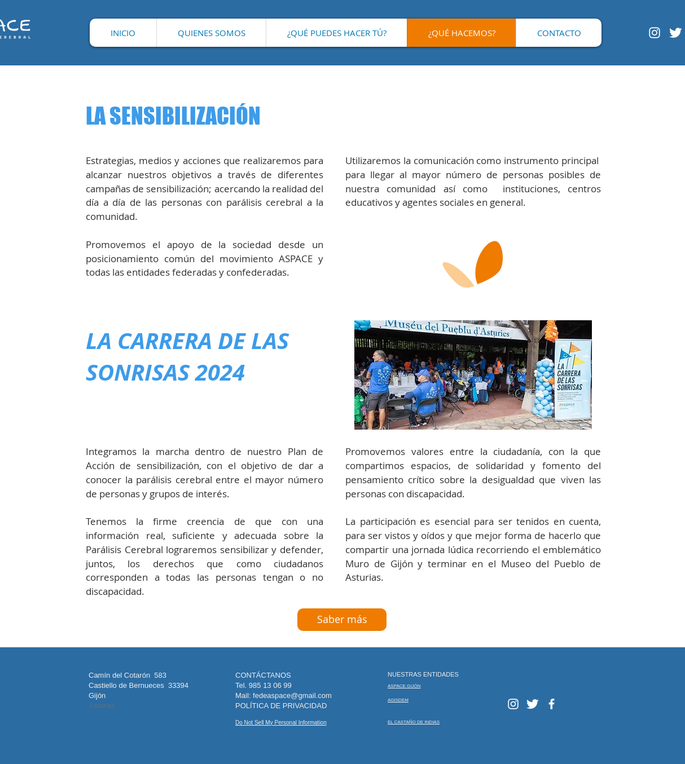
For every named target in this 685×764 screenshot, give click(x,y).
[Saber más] (342, 619)
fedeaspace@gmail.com (292, 695)
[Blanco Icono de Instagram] (654, 32)
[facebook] (552, 704)
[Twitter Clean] (675, 32)
